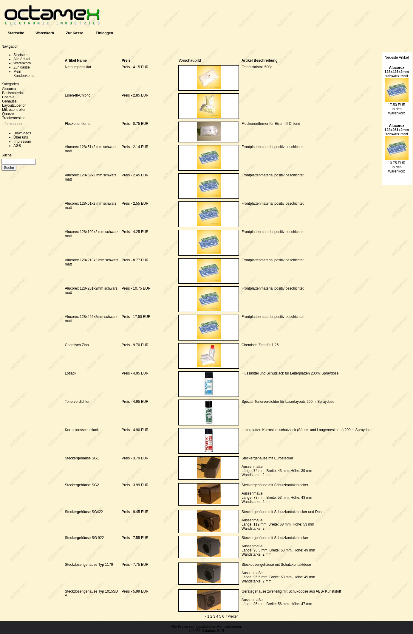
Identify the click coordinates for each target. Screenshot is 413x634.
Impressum (22, 141)
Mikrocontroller (14, 110)
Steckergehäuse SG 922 (84, 538)
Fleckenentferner (78, 124)
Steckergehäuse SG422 (84, 512)
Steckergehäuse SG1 (82, 458)
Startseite (16, 33)
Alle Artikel (21, 59)
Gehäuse (9, 101)
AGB (17, 146)
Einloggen (104, 33)
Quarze (8, 114)
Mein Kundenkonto (24, 73)
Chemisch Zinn (77, 345)
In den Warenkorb (396, 111)
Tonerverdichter (77, 402)
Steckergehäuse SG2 (82, 485)
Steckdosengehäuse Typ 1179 (89, 564)
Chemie (8, 97)
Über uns (20, 137)
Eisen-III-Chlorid (78, 95)
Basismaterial (13, 93)
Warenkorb (44, 33)
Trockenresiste (13, 118)
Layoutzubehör (14, 105)
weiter (233, 616)
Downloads (22, 133)
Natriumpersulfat (78, 67)
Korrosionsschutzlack (82, 430)
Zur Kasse (74, 33)
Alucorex (9, 89)
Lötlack (70, 373)
